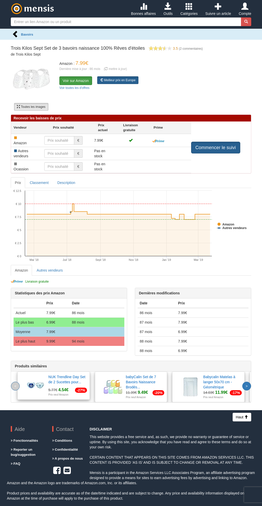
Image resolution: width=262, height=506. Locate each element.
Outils (168, 9)
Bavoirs (27, 34)
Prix (18, 183)
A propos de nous (67, 458)
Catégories (189, 9)
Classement (39, 183)
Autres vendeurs (50, 270)
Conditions (62, 440)
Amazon (21, 270)
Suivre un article (218, 9)
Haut (242, 417)
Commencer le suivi (215, 147)
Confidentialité (65, 449)
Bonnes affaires (143, 9)
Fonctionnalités (24, 440)
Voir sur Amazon (76, 81)
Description (66, 183)
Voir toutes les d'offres (74, 88)
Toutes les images (31, 107)
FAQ (15, 464)
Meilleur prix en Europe (118, 80)
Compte (245, 9)
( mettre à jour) (115, 69)
